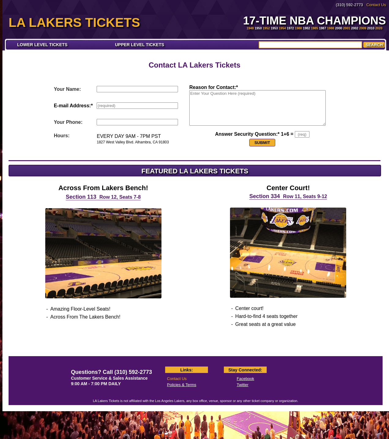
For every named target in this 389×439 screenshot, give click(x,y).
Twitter (242, 384)
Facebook (245, 378)
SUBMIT (262, 142)
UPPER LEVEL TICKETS (139, 44)
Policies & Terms (181, 384)
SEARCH (374, 44)
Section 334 (288, 196)
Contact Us (376, 4)
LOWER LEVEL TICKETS (42, 44)
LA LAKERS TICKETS (74, 22)
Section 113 (103, 197)
